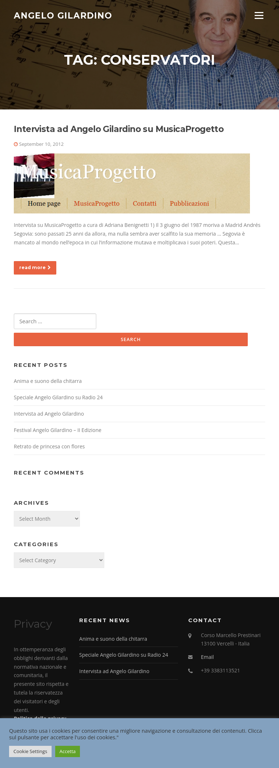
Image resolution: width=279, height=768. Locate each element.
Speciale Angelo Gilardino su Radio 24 (58, 397)
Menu (258, 15)
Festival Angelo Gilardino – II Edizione (57, 430)
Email (207, 656)
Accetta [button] (68, 751)
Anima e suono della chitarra (48, 380)
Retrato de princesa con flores (49, 446)
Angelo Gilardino (63, 15)
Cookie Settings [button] (30, 751)
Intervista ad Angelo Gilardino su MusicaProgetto (118, 129)
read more (35, 267)
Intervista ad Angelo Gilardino (49, 413)
